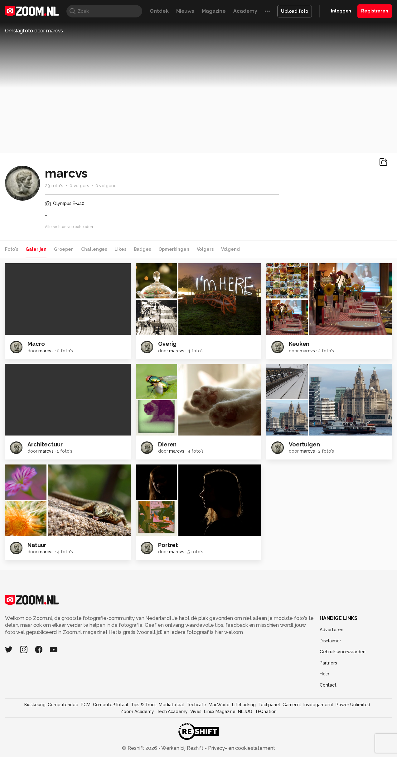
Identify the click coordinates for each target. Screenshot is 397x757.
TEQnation (266, 711)
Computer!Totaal (110, 704)
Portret (168, 545)
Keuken (299, 343)
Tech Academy (172, 711)
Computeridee (63, 704)
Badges (142, 249)
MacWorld (219, 704)
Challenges (94, 249)
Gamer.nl (292, 704)
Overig (167, 343)
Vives (195, 711)
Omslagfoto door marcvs (34, 31)
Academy (245, 11)
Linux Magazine (219, 711)
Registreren (374, 10)
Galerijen (36, 249)
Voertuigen (304, 444)
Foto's (11, 249)
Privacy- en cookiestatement (241, 748)
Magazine (214, 11)
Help (325, 673)
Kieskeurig (35, 704)
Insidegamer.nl (318, 704)
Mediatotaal (171, 704)
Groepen (64, 249)
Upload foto (294, 11)
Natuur (36, 545)
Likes (120, 249)
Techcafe (196, 704)
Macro (36, 343)
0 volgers (79, 185)
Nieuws (185, 11)
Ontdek (159, 11)
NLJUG (245, 711)
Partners (328, 662)
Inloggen (341, 10)
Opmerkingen (173, 249)
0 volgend (106, 185)
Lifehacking (244, 704)
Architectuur (45, 444)
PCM (85, 704)
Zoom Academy (137, 711)
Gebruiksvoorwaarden (343, 651)
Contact (328, 685)
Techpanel (269, 704)
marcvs (45, 350)
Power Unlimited (353, 704)
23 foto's (54, 185)
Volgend (230, 249)
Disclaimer (330, 640)
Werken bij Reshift (182, 748)
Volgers (205, 249)
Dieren (167, 444)
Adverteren (331, 629)
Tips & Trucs (144, 704)
